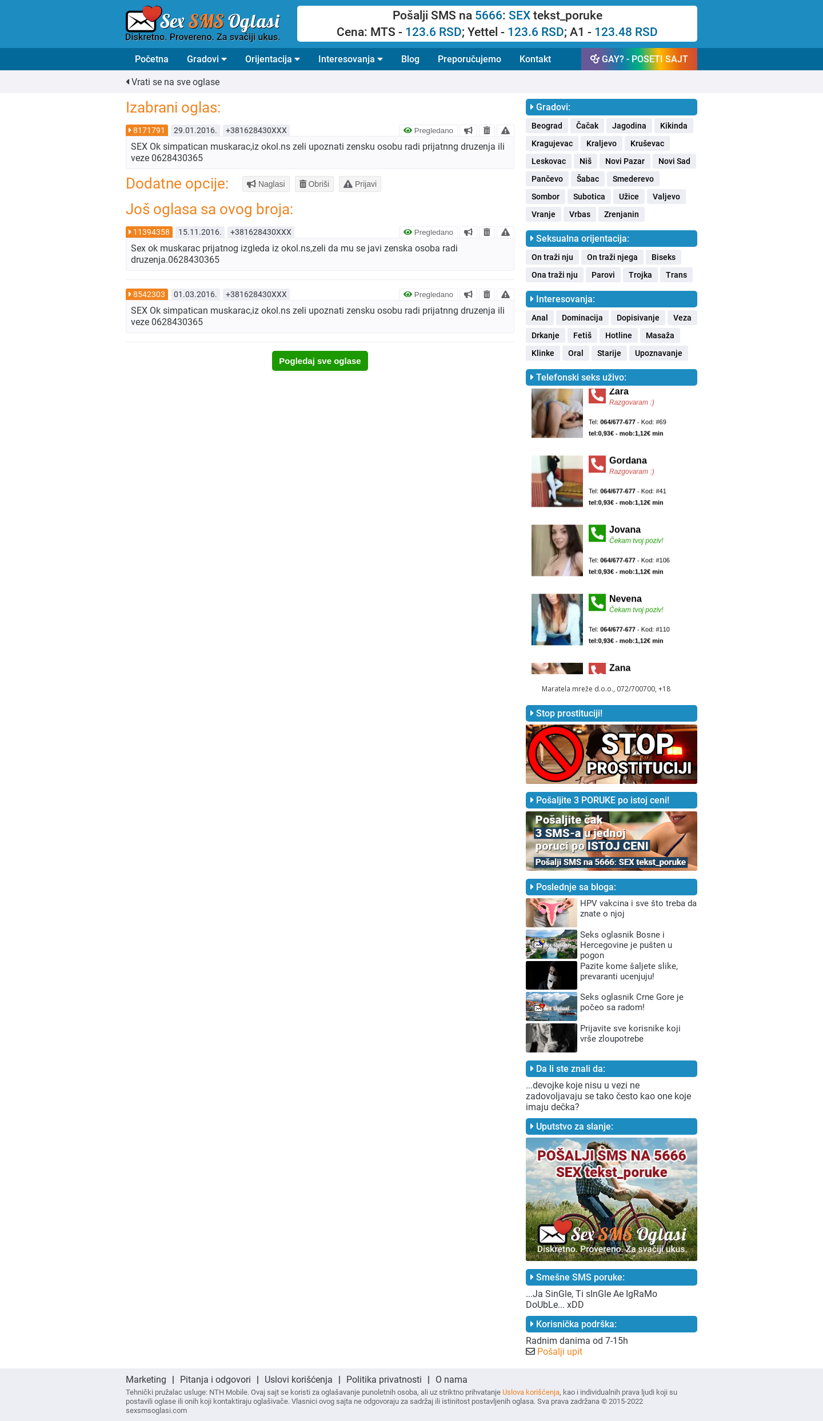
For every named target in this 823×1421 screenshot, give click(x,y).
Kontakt (535, 59)
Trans (676, 274)
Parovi (603, 274)
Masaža (660, 335)
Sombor (546, 196)
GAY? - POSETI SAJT (639, 59)
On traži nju (552, 257)
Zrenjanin (621, 214)
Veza (682, 317)
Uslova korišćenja (531, 1392)
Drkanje (546, 335)
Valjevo (666, 196)
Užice (629, 196)
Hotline (618, 335)
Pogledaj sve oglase (320, 361)
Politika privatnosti (384, 1379)
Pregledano (428, 130)
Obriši (314, 184)
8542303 (149, 294)
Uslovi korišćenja (299, 1379)
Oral (576, 353)
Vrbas (579, 214)
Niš (586, 161)
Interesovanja (350, 59)
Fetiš (582, 335)
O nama (452, 1379)
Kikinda (674, 125)
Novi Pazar (625, 161)
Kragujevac (552, 143)
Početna (152, 59)
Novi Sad (674, 161)
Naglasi (266, 184)
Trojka (640, 274)
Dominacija (582, 317)
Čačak (587, 125)
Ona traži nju (555, 274)
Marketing (146, 1379)
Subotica (589, 196)
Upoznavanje (658, 353)
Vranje (544, 214)
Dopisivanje (638, 317)
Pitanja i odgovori (215, 1379)
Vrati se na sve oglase (172, 82)
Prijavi (360, 184)
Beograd (547, 125)
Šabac (588, 178)
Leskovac (549, 161)
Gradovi (207, 59)
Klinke (543, 353)
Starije (609, 353)
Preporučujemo (469, 59)
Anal (540, 317)
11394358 (151, 232)
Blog (410, 59)
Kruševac (647, 143)
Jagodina (629, 125)
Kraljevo (601, 143)
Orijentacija (272, 59)
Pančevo (547, 178)
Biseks (664, 257)
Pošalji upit (559, 1351)
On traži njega (612, 257)
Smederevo (633, 178)
